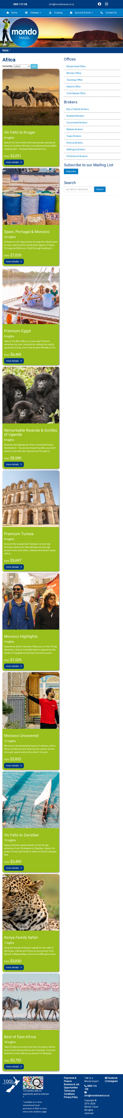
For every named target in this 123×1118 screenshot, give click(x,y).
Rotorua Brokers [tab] (74, 142)
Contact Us (109, 12)
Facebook (111, 1078)
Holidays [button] (33, 12)
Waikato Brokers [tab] (74, 129)
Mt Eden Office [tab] (73, 73)
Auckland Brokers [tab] (75, 116)
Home (11, 12)
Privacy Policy (71, 1097)
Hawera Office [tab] (73, 86)
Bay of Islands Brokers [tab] (77, 109)
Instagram (111, 1081)
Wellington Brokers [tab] (75, 149)
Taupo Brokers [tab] (73, 136)
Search (99, 189)
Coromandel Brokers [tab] (76, 122)
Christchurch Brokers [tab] (77, 156)
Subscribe (71, 171)
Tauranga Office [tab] (74, 80)
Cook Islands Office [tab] (76, 93)
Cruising (55, 12)
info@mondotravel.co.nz (61, 4)
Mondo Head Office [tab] (76, 66)
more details (14, 162)
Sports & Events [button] (81, 12)
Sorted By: (7, 66)
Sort (34, 66)
